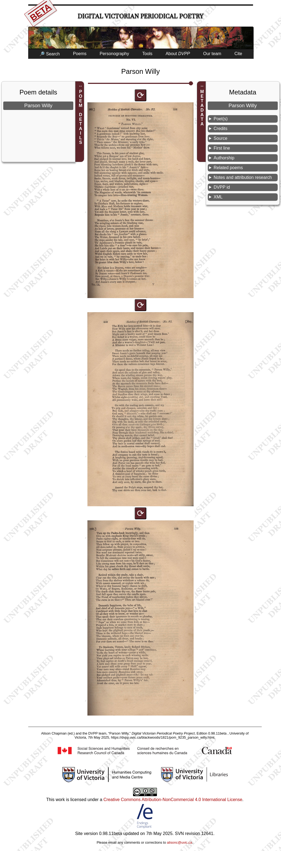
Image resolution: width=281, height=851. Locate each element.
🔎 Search (49, 54)
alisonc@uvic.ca (179, 842)
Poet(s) (221, 118)
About (178, 53)
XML (218, 197)
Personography (114, 53)
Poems (80, 53)
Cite (238, 53)
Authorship (224, 158)
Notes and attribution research (243, 177)
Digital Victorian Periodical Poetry (140, 16)
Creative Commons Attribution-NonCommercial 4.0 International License (172, 799)
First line (222, 148)
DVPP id (222, 187)
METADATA (202, 107)
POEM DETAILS (80, 117)
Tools (147, 53)
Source (221, 138)
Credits (221, 128)
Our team (212, 53)
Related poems (228, 167)
